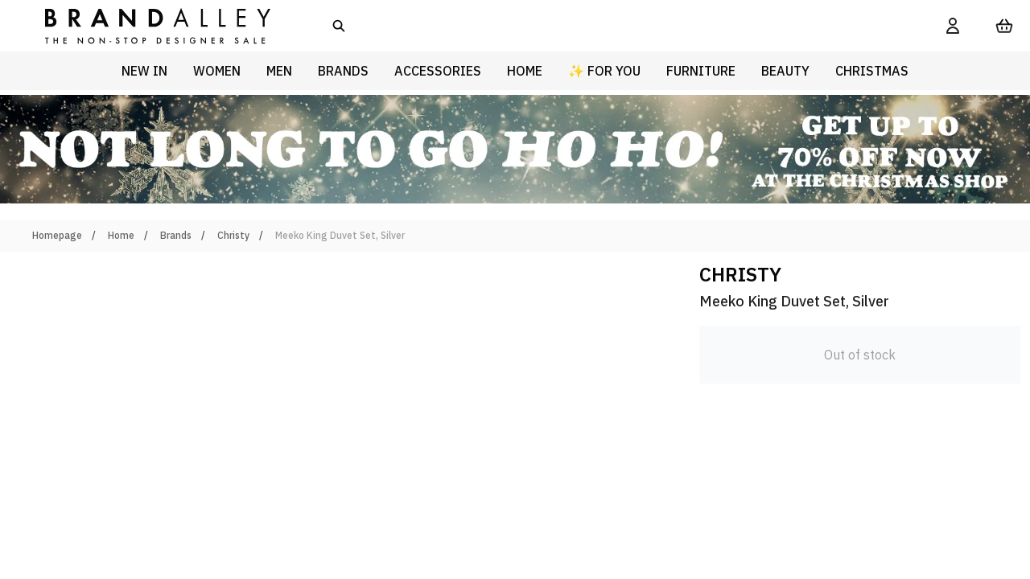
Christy (233, 235)
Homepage (57, 235)
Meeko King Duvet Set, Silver (340, 235)
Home (121, 235)
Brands (176, 235)
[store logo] (145, 25)
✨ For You (604, 71)
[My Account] (952, 25)
